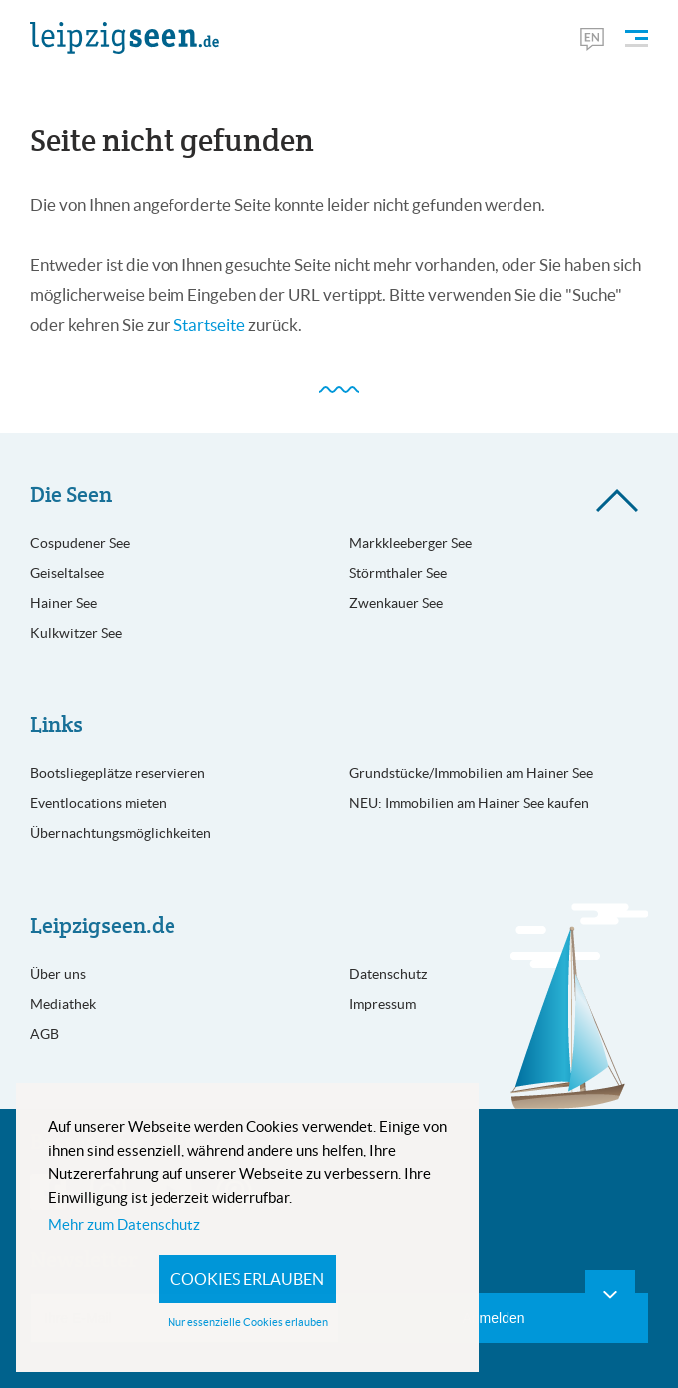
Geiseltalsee (67, 573)
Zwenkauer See (396, 603)
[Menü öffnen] (636, 38)
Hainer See (63, 603)
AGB (44, 1034)
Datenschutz (388, 974)
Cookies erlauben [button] (247, 1279)
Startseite (209, 325)
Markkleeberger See (410, 543)
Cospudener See (80, 543)
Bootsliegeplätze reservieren (117, 773)
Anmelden (493, 1318)
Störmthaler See (398, 573)
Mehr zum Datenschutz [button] (124, 1224)
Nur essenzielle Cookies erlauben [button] (248, 1322)
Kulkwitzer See (76, 633)
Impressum (382, 1004)
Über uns (58, 974)
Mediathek (63, 1004)
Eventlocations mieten (98, 803)
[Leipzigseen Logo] (124, 38)
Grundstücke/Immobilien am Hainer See (471, 773)
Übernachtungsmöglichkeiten (120, 833)
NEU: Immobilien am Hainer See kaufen (469, 803)
